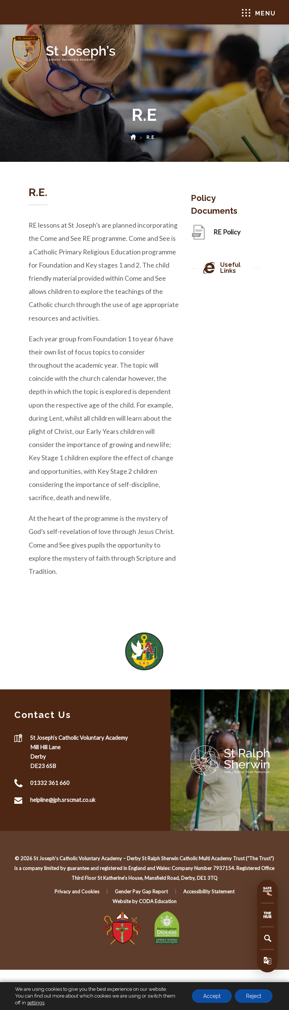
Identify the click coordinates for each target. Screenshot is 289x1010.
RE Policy (226, 234)
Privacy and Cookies (77, 891)
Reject (253, 996)
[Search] (267, 938)
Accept (212, 996)
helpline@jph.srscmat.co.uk (62, 799)
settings (35, 1002)
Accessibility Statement (208, 891)
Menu (259, 13)
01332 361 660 (50, 782)
